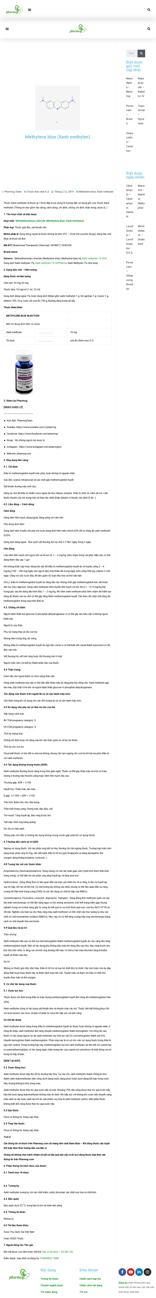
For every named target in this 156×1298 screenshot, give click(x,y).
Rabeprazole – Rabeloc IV (141, 87)
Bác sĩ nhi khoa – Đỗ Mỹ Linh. (57, 1251)
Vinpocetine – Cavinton (129, 142)
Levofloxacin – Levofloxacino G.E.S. (129, 239)
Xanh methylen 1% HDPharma (51, 263)
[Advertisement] (58, 61)
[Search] (141, 53)
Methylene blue (87, 191)
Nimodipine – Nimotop (129, 87)
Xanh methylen (105, 191)
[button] (29, 9)
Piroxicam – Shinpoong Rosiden (129, 275)
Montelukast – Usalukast (141, 235)
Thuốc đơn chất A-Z (38, 191)
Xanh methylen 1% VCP (94, 258)
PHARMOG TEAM (49, 1258)
